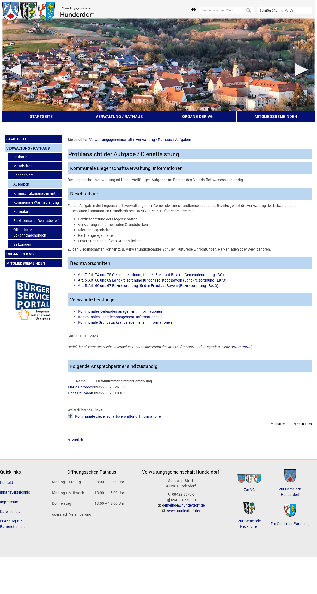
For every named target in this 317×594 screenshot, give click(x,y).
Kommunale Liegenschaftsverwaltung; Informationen (119, 416)
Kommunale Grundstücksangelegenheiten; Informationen (125, 322)
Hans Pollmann (80, 393)
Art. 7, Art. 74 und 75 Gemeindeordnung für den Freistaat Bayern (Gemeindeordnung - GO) (151, 274)
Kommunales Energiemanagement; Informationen (119, 316)
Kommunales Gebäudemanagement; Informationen (120, 311)
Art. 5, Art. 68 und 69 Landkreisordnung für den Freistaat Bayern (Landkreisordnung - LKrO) (152, 280)
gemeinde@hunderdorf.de (183, 505)
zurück (75, 439)
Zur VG (249, 489)
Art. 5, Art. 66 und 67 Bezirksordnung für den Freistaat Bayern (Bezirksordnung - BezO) (148, 285)
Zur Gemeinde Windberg (290, 523)
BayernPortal (241, 346)
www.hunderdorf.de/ (183, 510)
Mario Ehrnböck (81, 387)
